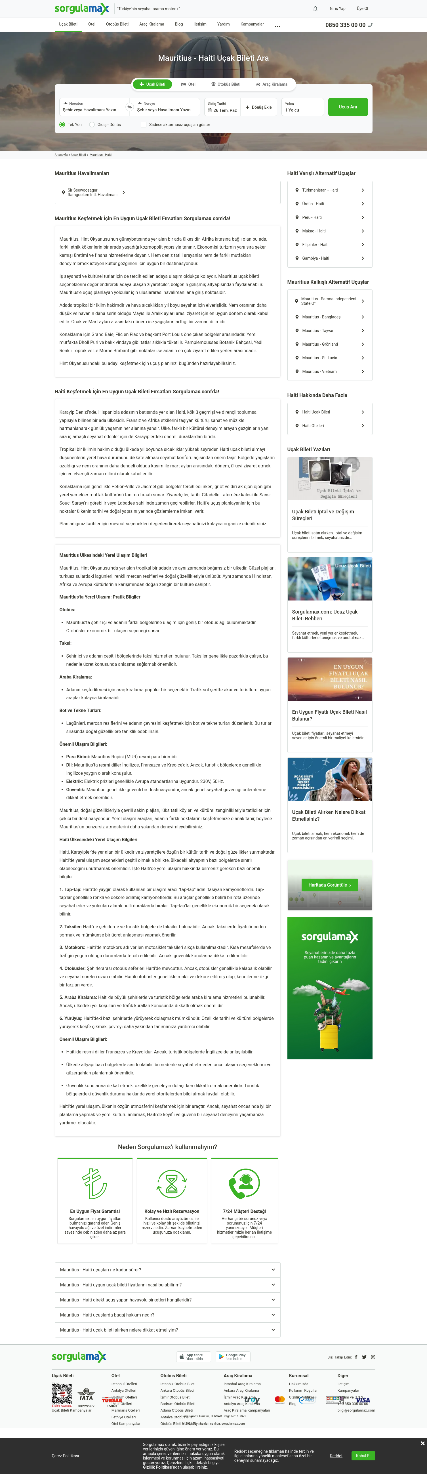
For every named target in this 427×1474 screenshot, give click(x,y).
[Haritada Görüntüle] (330, 885)
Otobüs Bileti (117, 24)
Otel (91, 24)
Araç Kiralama (151, 24)
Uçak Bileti (68, 24)
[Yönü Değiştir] (129, 107)
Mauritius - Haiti (101, 155)
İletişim (200, 24)
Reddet (336, 1456)
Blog (179, 24)
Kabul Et (363, 1456)
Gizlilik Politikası (157, 1467)
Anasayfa (61, 155)
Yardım (223, 24)
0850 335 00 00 (348, 25)
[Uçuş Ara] (348, 107)
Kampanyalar (252, 24)
